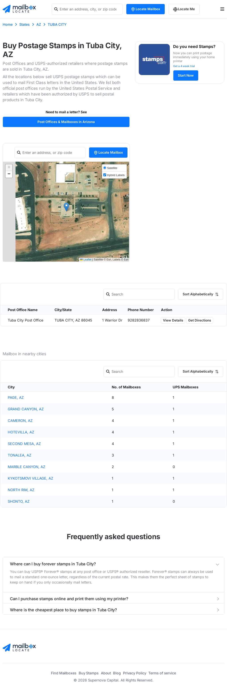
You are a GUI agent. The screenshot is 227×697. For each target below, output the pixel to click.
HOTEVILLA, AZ (21, 432)
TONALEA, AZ (19, 455)
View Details (173, 320)
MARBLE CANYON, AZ (26, 467)
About (106, 673)
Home (8, 24)
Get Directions (199, 320)
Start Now (186, 75)
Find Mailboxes (63, 673)
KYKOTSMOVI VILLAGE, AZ (30, 478)
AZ (38, 24)
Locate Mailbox (145, 9)
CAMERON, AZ (20, 420)
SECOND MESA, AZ (24, 443)
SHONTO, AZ (18, 501)
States (24, 24)
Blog (117, 673)
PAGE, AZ (16, 397)
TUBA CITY (57, 24)
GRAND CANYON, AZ (26, 409)
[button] (66, 207)
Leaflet (85, 259)
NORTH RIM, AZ (21, 490)
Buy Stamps (89, 673)
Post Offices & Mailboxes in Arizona (66, 122)
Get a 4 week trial (184, 66)
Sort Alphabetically (201, 294)
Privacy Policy (134, 673)
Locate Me (184, 9)
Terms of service (162, 673)
